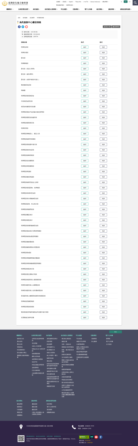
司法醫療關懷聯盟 (81, 354)
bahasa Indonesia (95, 1)
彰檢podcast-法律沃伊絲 (38, 350)
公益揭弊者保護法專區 (38, 374)
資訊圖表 (49, 409)
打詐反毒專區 (36, 370)
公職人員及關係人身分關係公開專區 (38, 413)
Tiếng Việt (78, 1)
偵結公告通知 (51, 352)
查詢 (135, 2)
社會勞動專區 (80, 344)
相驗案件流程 (51, 386)
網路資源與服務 (125, 9)
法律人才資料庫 (36, 346)
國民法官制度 (36, 356)
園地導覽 (19, 404)
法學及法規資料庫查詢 (38, 339)
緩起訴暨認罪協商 (81, 351)
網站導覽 (105, 1)
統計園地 (99, 9)
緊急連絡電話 (60, 5)
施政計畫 (64, 341)
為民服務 (36, 9)
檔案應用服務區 (66, 369)
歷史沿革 (19, 344)
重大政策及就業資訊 (68, 382)
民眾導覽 (49, 341)
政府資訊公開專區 (50, 9)
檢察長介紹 (20, 338)
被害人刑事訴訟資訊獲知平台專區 (82, 348)
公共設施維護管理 (67, 390)
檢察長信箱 (69, 5)
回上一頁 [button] (108, 26)
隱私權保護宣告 (30, 436)
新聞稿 (108, 338)
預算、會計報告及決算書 (68, 350)
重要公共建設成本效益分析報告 (68, 361)
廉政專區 (111, 9)
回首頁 (64, 1)
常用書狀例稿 (40, 17)
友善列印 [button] (116, 26)
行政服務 (19, 409)
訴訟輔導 (32, 17)
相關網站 (19, 415)
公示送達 (109, 344)
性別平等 (34, 362)
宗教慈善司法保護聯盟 (82, 358)
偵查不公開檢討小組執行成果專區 (68, 386)
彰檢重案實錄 (36, 353)
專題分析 (19, 412)
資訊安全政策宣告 (40, 436)
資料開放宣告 (57, 436)
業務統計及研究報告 (68, 347)
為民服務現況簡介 (52, 338)
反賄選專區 (35, 367)
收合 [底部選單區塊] (115, 332)
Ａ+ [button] (130, 1)
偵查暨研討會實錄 (37, 359)
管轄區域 (19, 347)
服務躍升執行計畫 (52, 371)
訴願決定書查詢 (66, 354)
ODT (84, 47)
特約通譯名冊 (51, 374)
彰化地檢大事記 (21, 352)
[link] (19, 27)
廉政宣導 (34, 409)
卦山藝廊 (94, 341)
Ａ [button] (125, 1)
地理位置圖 (50, 436)
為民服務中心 (51, 347)
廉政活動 (34, 407)
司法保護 (64, 9)
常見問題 (34, 343)
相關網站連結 (51, 412)
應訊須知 (49, 361)
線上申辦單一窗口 (52, 355)
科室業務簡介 (21, 350)
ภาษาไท (86, 1)
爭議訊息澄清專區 (67, 379)
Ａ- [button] (121, 1)
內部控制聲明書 (66, 377)
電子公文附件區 (51, 407)
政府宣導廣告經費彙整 (68, 365)
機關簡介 (9, 9)
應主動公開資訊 (66, 338)
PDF (103, 47)
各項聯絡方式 (51, 350)
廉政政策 (34, 404)
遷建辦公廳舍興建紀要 (23, 356)
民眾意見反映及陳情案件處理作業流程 (53, 364)
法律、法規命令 (66, 344)
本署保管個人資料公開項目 (68, 373)
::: (1, 1)
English (71, 1)
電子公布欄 (88, 9)
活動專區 (75, 9)
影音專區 (49, 404)
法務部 (58, 1)
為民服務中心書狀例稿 (30, 22)
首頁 (19, 17)
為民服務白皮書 (51, 368)
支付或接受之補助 (67, 357)
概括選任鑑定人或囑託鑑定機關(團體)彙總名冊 (68, 394)
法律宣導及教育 (23, 9)
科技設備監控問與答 (38, 365)
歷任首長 (19, 341)
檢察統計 (19, 407)
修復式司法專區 (81, 341)
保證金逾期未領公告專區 (53, 382)
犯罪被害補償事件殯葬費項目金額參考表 (53, 377)
